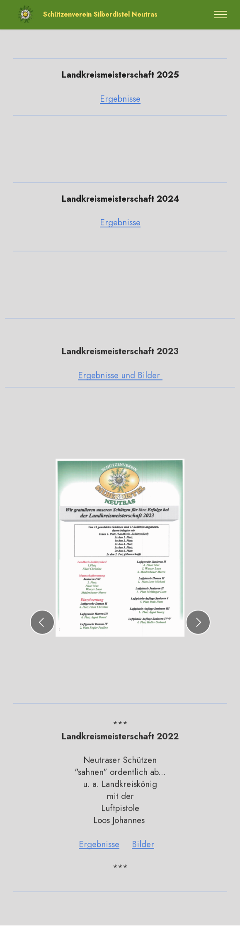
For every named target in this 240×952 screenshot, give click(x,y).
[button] (42, 639)
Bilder (143, 861)
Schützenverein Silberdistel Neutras (100, 14)
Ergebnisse (120, 99)
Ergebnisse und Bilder (120, 392)
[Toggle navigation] (220, 14)
